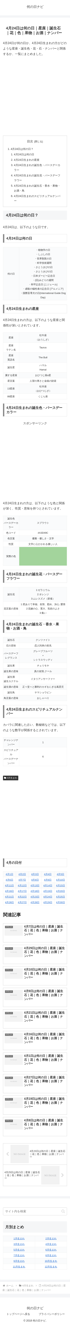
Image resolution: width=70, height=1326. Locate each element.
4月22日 (22, 896)
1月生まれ (18, 1238)
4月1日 (9, 874)
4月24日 (47, 896)
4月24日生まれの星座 (26, 159)
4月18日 (35, 891)
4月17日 (22, 891)
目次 (30, 141)
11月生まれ (19, 1266)
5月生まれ (18, 1249)
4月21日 (9, 896)
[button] (63, 1211)
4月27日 (22, 902)
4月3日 (35, 874)
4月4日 (48, 874)
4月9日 (48, 879)
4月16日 (9, 891)
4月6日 (9, 879)
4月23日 (35, 896)
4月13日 (35, 885)
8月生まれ (50, 1255)
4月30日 (60, 902)
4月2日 (22, 874)
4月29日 (47, 902)
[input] (35, 1211)
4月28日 (35, 902)
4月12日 (22, 885)
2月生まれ (50, 1238)
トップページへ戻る (18, 1313)
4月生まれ (10, 778)
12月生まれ (51, 1266)
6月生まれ (50, 1249)
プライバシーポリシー (52, 1313)
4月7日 (22, 879)
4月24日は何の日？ (22, 148)
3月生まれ (18, 1244)
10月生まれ (51, 1261)
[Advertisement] (35, 96)
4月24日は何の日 (24, 154)
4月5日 (60, 874)
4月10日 (60, 879)
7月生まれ (18, 1255)
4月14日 (47, 885)
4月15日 (60, 885)
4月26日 (9, 902)
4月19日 (47, 891)
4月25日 (60, 896)
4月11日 (9, 885)
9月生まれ (18, 1261)
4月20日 (60, 891)
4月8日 (35, 879)
